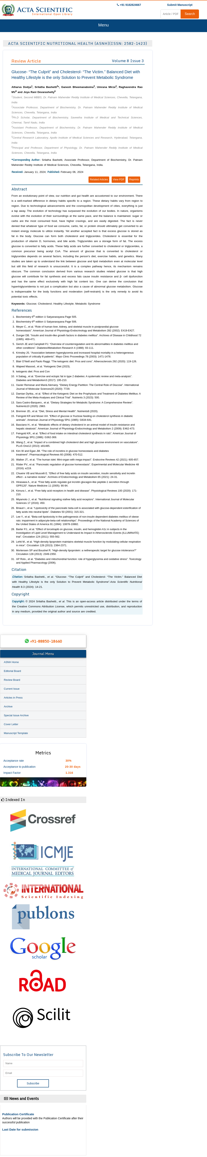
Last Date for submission (20, 1129)
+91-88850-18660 (46, 641)
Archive (8, 706)
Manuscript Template (16, 733)
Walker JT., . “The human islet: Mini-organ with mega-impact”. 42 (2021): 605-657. (77, 459)
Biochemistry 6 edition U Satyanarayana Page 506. (46, 321)
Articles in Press (13, 697)
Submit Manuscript (180, 4)
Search (190, 14)
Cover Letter (11, 724)
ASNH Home (11, 662)
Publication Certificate (18, 1114)
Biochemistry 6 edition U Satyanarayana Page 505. (46, 316)
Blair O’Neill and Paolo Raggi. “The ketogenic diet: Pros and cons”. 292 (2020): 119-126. (76, 361)
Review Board (12, 679)
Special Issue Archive (16, 715)
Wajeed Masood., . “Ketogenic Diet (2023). (43, 366)
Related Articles (99, 179)
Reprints (134, 179)
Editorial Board (12, 670)
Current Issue (12, 688)
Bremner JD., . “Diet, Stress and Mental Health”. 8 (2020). (57, 411)
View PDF (119, 179)
